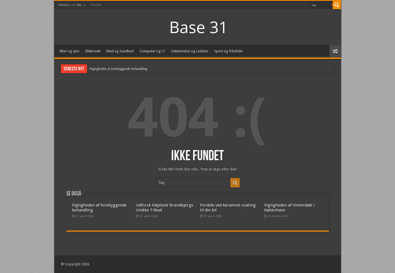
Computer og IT (152, 51)
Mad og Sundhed (120, 51)
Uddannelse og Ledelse (189, 51)
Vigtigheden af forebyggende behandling (118, 69)
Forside (95, 5)
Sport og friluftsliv (228, 51)
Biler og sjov (69, 51)
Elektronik (92, 51)
